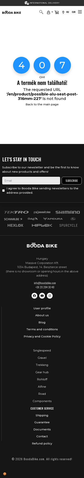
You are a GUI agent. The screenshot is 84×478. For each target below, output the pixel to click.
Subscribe (72, 180)
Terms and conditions (42, 329)
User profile (42, 308)
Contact (42, 436)
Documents (42, 429)
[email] (31, 180)
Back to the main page (42, 104)
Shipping (42, 415)
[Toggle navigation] (80, 12)
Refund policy (42, 443)
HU (65, 12)
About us (42, 315)
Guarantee (42, 422)
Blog (42, 322)
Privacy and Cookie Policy (42, 336)
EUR (73, 11)
